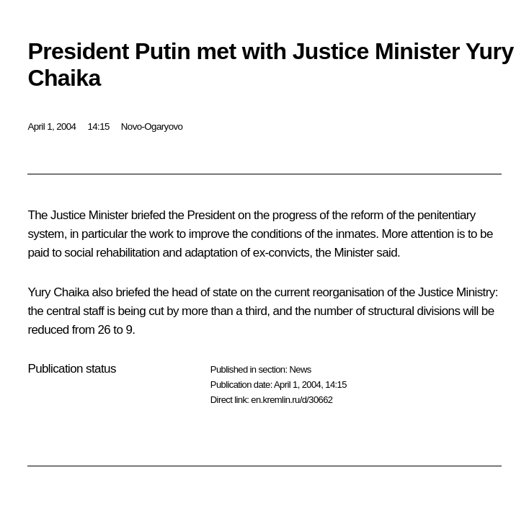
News (300, 369)
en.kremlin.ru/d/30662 (291, 399)
